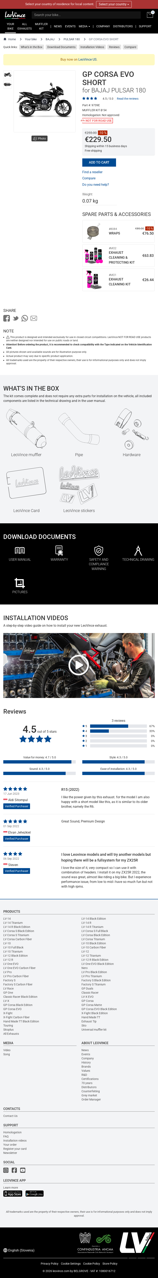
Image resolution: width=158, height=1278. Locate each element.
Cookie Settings (71, 1263)
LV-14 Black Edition (93, 918)
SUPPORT (145, 26)
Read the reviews (127, 98)
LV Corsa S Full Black (94, 931)
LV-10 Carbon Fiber (93, 947)
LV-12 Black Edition (15, 955)
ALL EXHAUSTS (24, 26)
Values (85, 1070)
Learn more (10, 1187)
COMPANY (103, 26)
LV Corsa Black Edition (95, 935)
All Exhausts (11, 1033)
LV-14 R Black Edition (16, 927)
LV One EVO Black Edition (97, 963)
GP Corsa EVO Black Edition (99, 1009)
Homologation (12, 1132)
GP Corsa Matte (91, 1005)
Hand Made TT (90, 1017)
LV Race (8, 988)
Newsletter (10, 1153)
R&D (84, 1074)
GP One (8, 992)
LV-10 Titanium (13, 951)
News (85, 1050)
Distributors (88, 1087)
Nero (84, 968)
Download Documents (61, 47)
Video (6, 1050)
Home (9, 39)
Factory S (9, 980)
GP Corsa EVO (12, 1009)
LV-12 (85, 951)
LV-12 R (8, 959)
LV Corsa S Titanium (16, 935)
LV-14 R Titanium (92, 927)
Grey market (89, 1095)
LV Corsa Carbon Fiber (17, 939)
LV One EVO (11, 963)
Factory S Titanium (93, 984)
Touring (8, 1025)
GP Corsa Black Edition (18, 1005)
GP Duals (87, 988)
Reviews (114, 47)
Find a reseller (92, 172)
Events (85, 1054)
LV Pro (7, 972)
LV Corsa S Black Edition (18, 931)
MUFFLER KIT (41, 26)
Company (87, 1058)
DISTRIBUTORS (123, 26)
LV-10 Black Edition (93, 943)
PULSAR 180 (72, 39)
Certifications (90, 1079)
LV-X (6, 1000)
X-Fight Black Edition (94, 1013)
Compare (130, 47)
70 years (86, 1083)
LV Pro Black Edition (94, 972)
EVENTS (70, 26)
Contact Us (10, 1116)
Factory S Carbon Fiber (18, 984)
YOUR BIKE (10, 26)
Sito (83, 1025)
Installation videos (15, 1140)
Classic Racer (90, 992)
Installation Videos (92, 47)
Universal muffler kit (94, 1029)
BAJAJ (50, 39)
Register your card (15, 1148)
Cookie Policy (91, 1263)
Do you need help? (95, 185)
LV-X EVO (87, 996)
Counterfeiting (90, 1091)
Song (6, 1054)
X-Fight (8, 1013)
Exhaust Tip (88, 1021)
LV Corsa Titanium (93, 939)
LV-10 (7, 943)
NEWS (58, 26)
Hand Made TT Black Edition (21, 1021)
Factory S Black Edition (96, 980)
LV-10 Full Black (13, 947)
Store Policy (109, 1263)
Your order (10, 1144)
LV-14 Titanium (13, 922)
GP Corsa (87, 1000)
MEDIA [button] (84, 26)
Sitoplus (8, 1029)
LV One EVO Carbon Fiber (19, 968)
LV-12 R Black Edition (94, 959)
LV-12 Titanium (91, 955)
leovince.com (61, 1271)
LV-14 (7, 918)
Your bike (31, 39)
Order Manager (91, 1099)
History (86, 1062)
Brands (86, 1066)
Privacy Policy (49, 1263)
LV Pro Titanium (91, 976)
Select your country (114, 4)
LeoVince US (87, 59)
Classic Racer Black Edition (20, 996)
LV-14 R (86, 922)
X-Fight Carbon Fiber (16, 1017)
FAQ (6, 1136)
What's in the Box (31, 47)
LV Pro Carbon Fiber (16, 976)
